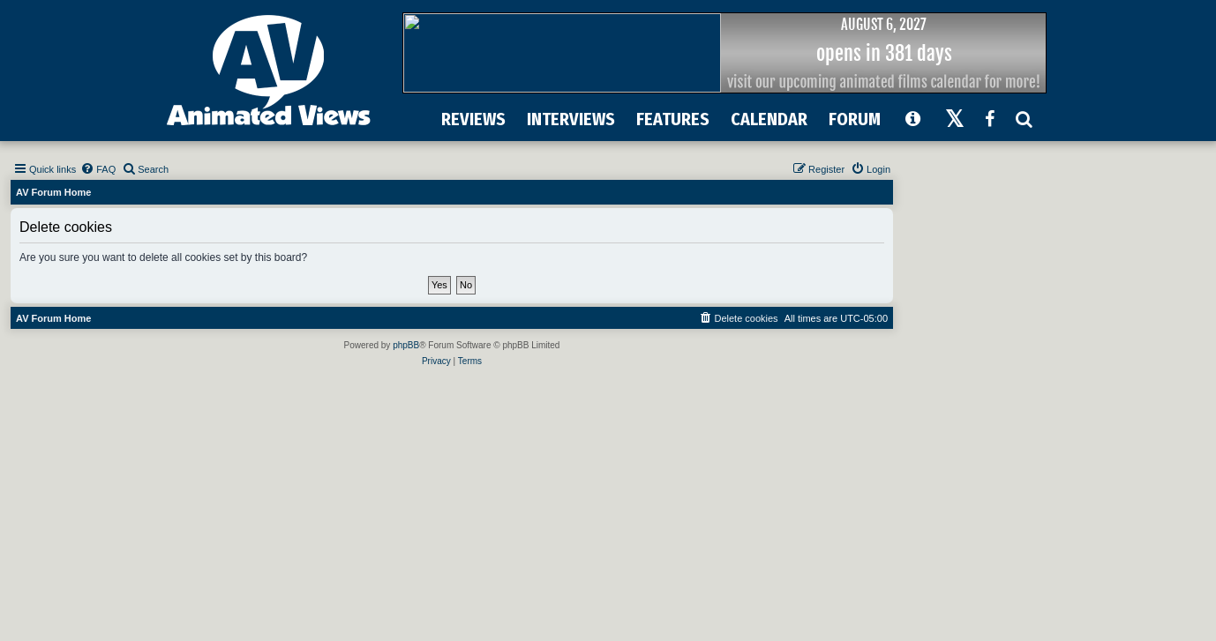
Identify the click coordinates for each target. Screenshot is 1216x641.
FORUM (855, 119)
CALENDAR (769, 119)
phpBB (406, 345)
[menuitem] (98, 169)
